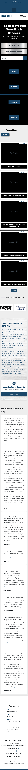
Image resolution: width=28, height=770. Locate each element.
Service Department (13, 743)
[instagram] (15, 6)
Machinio (21, 763)
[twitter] (18, 6)
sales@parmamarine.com (13, 711)
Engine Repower (19, 745)
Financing (9, 756)
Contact (19, 759)
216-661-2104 (14, 1)
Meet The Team (10, 759)
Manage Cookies (14, 761)
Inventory (7, 740)
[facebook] (12, 6)
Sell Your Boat (12, 748)
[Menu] (21, 16)
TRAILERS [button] (14, 102)
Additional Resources (8, 751)
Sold (14, 740)
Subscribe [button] (14, 394)
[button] (25, 58)
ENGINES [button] (14, 87)
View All (14, 290)
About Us (17, 756)
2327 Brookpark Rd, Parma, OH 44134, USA (14, 3)
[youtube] (10, 6)
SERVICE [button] (14, 117)
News (19, 740)
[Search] (14, 58)
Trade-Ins (21, 751)
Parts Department (6, 745)
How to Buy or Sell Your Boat (13, 753)
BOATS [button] (14, 71)
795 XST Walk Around (14, 166)
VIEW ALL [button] (5, 135)
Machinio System (8, 763)
